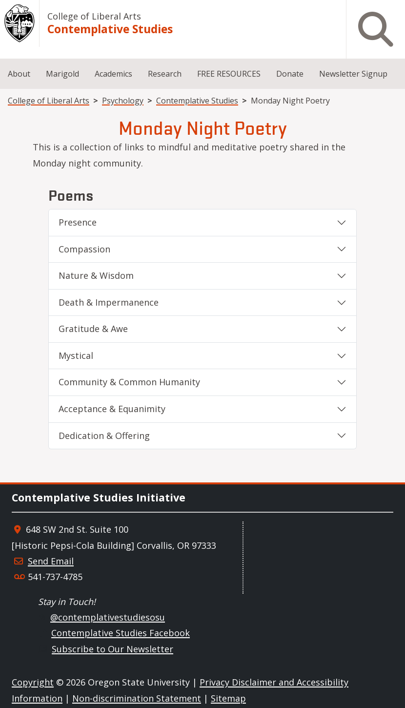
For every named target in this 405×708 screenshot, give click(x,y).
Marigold (62, 73)
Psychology (122, 100)
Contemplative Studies (110, 29)
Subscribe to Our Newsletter (112, 649)
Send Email (51, 561)
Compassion (84, 249)
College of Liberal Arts (94, 16)
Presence (78, 222)
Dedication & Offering (104, 435)
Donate (290, 73)
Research (165, 73)
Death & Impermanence (109, 302)
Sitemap (228, 698)
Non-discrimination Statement (136, 698)
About (19, 73)
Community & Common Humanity (129, 382)
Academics (113, 73)
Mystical (76, 355)
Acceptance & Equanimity (112, 409)
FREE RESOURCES (229, 73)
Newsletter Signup (353, 73)
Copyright (33, 682)
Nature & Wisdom (96, 275)
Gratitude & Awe (93, 328)
